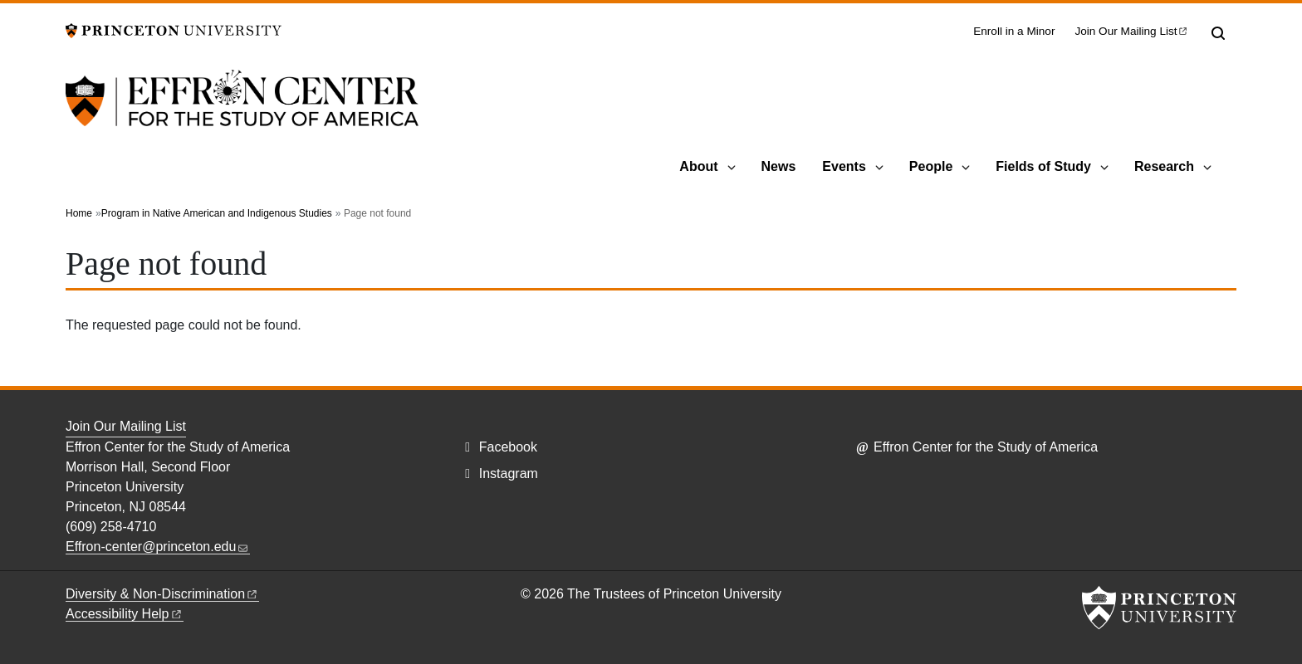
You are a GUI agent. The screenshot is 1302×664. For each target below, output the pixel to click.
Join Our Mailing (1131, 31)
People (930, 166)
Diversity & (162, 594)
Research (1164, 166)
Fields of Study (1043, 166)
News (778, 166)
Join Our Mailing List (126, 426)
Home (79, 213)
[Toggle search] (1218, 33)
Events (843, 166)
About (698, 166)
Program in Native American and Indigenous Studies (216, 213)
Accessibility (125, 614)
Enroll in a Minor (1014, 31)
